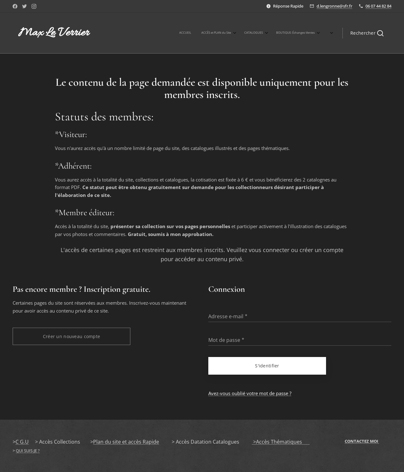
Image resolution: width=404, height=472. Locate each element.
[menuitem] (226, 33)
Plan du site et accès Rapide (126, 441)
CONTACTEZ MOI (362, 441)
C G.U (22, 441)
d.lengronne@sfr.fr (334, 6)
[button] (366, 33)
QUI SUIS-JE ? (28, 450)
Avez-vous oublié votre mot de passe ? (249, 393)
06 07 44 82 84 (378, 6)
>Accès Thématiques (281, 441)
